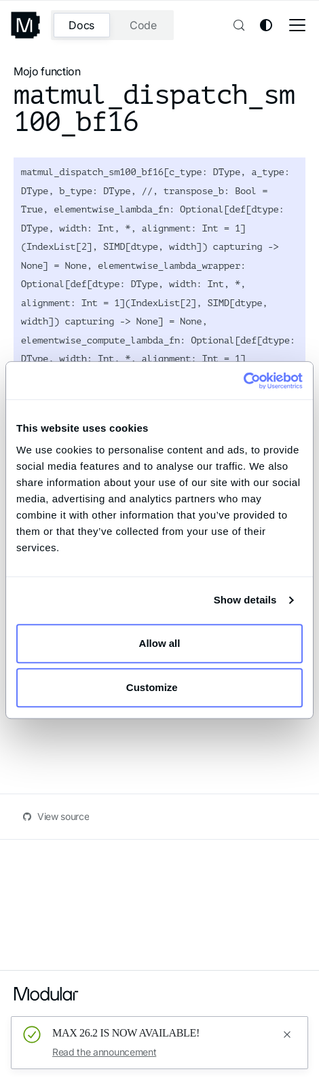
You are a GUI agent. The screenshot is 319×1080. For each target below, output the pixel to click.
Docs (81, 25)
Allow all (160, 643)
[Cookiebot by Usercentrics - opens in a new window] (243, 381)
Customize (160, 687)
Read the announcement (104, 1052)
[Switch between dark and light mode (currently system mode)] (266, 25)
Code (143, 25)
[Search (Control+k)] (237, 25)
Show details (245, 600)
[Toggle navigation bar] (297, 25)
